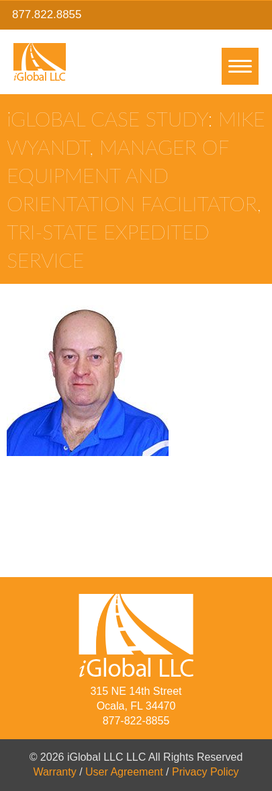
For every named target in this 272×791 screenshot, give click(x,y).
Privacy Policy (205, 772)
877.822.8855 (46, 14)
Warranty (54, 772)
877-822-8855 (136, 720)
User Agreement (124, 772)
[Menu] (240, 66)
